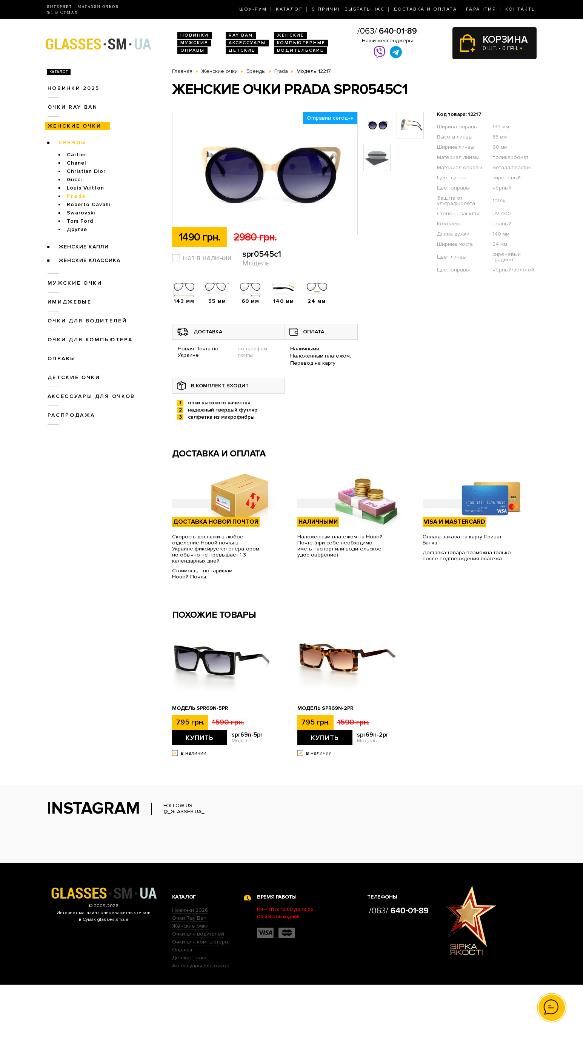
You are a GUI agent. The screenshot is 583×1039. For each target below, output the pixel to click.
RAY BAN (241, 35)
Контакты (520, 9)
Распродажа (71, 415)
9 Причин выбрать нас (348, 9)
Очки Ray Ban (189, 972)
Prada (76, 196)
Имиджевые (70, 302)
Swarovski (81, 213)
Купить (200, 738)
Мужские (194, 43)
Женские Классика (89, 260)
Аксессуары (247, 43)
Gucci (74, 179)
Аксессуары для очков (91, 396)
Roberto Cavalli (88, 204)
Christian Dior (86, 171)
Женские (290, 35)
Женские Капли (83, 247)
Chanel (76, 163)
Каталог (289, 9)
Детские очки (74, 377)
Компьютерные (301, 43)
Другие (77, 229)
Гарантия (481, 9)
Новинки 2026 (190, 964)
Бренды (72, 142)
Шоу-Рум (253, 9)
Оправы (192, 50)
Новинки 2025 (74, 88)
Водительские (300, 50)
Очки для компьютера (90, 339)
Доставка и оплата (425, 9)
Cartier (76, 154)
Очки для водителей (87, 321)
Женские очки (75, 126)
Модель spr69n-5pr (200, 708)
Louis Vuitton (85, 188)
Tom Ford (80, 221)
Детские (242, 50)
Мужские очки (75, 283)
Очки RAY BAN (73, 107)
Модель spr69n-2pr (325, 708)
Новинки (194, 35)
